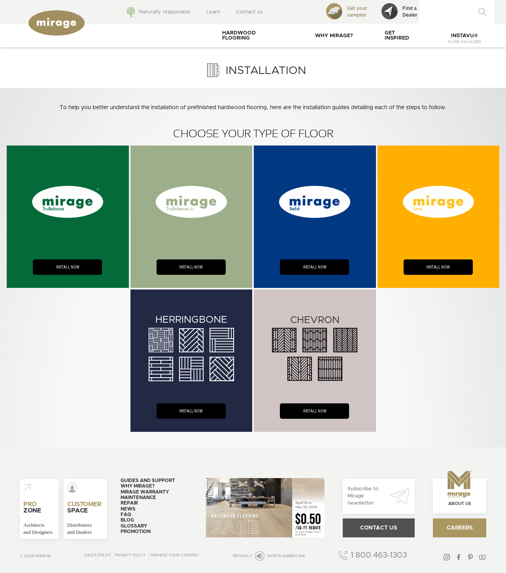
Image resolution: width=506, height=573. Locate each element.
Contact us (249, 12)
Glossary (134, 526)
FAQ (126, 514)
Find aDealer (399, 11)
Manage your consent (175, 555)
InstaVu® (464, 38)
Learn (213, 12)
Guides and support (148, 480)
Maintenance (138, 497)
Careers (460, 528)
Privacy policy (130, 555)
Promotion (136, 531)
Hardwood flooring (239, 35)
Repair (129, 503)
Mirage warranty (145, 492)
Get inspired (397, 35)
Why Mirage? (334, 35)
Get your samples (346, 11)
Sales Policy (98, 555)
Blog (127, 520)
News (128, 509)
